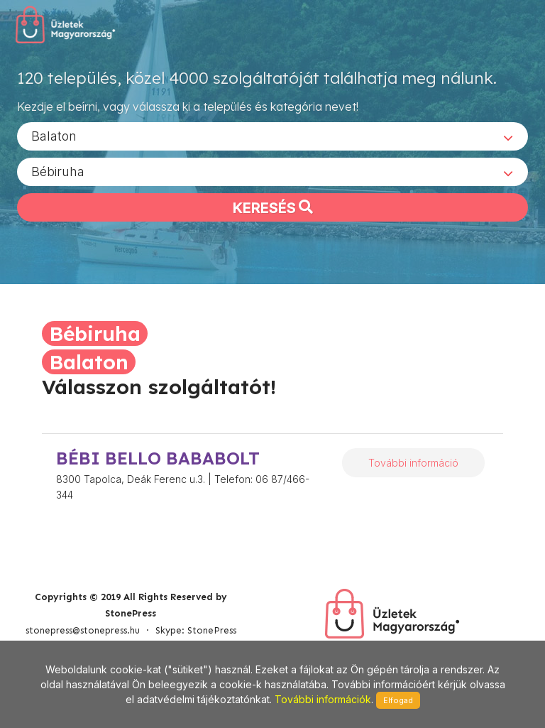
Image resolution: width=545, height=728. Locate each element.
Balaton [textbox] (54, 135)
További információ (413, 463)
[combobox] (272, 135)
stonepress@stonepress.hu (83, 630)
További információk (323, 699)
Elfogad (398, 700)
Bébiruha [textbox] (57, 170)
